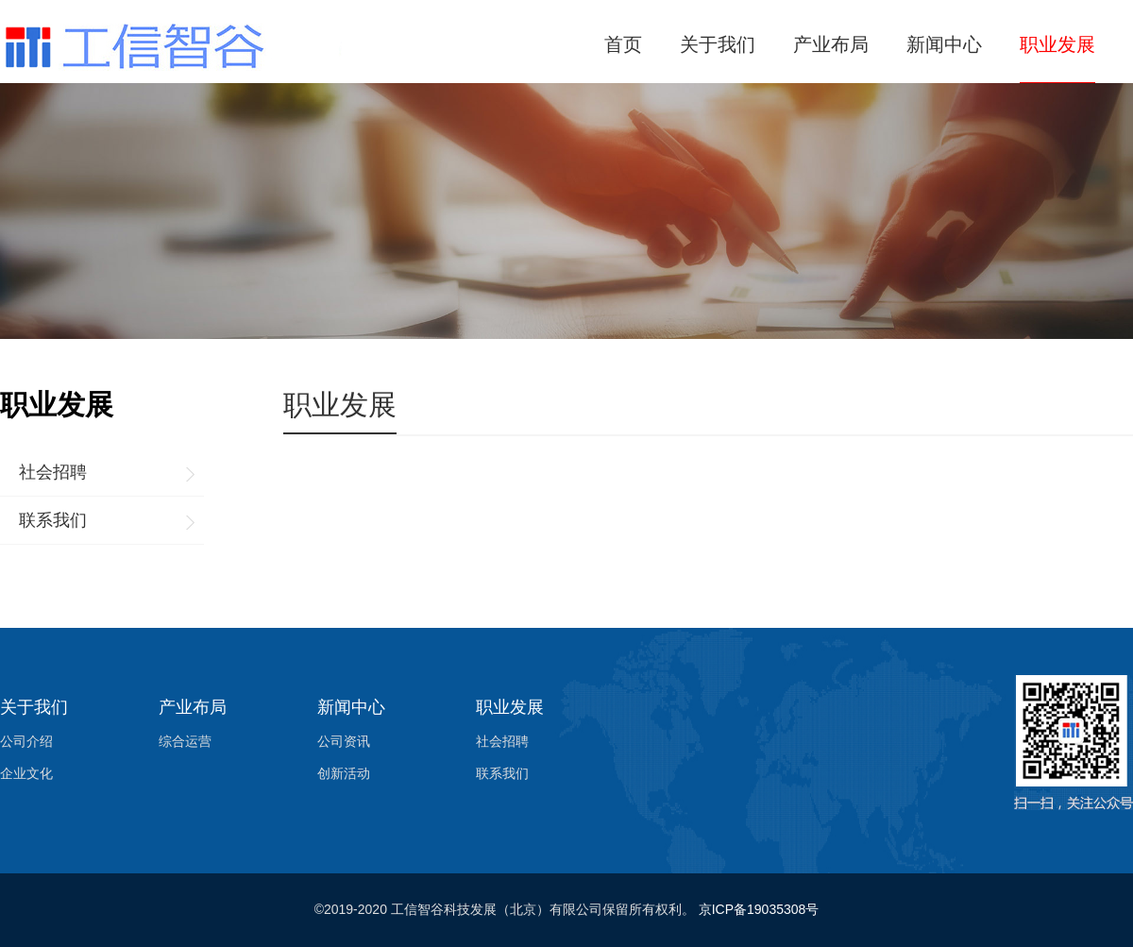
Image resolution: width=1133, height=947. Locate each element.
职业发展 (1057, 44)
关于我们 (717, 44)
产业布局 (831, 44)
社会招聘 (53, 472)
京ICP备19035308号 (759, 909)
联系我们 (53, 520)
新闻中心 (944, 44)
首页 (623, 44)
